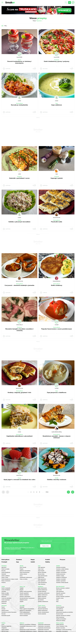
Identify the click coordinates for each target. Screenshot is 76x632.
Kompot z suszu (60, 598)
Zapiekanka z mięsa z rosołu (45, 631)
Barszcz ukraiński (42, 572)
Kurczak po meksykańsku (19, 105)
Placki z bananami (6, 580)
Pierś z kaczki (23, 567)
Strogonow (4, 627)
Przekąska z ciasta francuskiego (63, 629)
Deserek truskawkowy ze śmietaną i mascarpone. (19, 62)
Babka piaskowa (42, 598)
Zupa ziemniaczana (42, 575)
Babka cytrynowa (42, 596)
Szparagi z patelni (57, 178)
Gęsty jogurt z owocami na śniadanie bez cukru (19, 479)
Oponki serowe (5, 610)
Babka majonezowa (42, 610)
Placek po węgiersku (6, 626)
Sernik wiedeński (24, 615)
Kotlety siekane (23, 574)
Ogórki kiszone (59, 610)
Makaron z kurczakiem (25, 570)
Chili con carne (5, 631)
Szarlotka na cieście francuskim (9, 612)
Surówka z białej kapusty (62, 582)
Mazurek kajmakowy (43, 608)
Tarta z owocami (42, 607)
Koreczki (3, 613)
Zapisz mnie (45, 546)
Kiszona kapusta (60, 607)
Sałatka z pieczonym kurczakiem (19, 222)
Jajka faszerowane (42, 588)
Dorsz (21, 575)
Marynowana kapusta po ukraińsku (64, 612)
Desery (19, 59)
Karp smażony (59, 594)
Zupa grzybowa (60, 591)
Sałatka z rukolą (60, 575)
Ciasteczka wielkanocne (43, 593)
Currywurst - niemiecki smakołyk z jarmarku (19, 285)
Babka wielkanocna (42, 594)
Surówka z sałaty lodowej (62, 569)
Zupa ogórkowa (41, 580)
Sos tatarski (41, 599)
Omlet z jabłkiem (6, 575)
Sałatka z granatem (61, 580)
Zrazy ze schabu (23, 579)
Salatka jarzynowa (60, 574)
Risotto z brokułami (24, 594)
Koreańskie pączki (6, 615)
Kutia (57, 599)
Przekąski (19, 176)
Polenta (21, 601)
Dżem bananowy (60, 617)
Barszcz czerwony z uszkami (63, 588)
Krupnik (21, 589)
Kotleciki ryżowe (23, 599)
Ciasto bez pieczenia (6, 598)
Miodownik (4, 601)
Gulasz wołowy (5, 629)
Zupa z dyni (41, 569)
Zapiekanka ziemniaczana (44, 627)
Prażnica (4, 582)
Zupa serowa (41, 577)
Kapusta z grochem (60, 593)
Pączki (3, 607)
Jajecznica (4, 567)
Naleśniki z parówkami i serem (19, 178)
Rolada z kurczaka (60, 627)
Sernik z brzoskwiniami (25, 613)
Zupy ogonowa (41, 567)
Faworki (3, 608)
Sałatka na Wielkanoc (61, 577)
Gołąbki (21, 588)
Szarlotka (4, 591)
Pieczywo (62, 559)
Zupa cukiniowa (56, 105)
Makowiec (4, 596)
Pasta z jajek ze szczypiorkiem (27, 608)
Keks (57, 601)
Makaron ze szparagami (25, 610)
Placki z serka (5, 577)
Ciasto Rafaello (5, 594)
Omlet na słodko (5, 569)
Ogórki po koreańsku (61, 619)
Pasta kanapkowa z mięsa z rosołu (10, 579)
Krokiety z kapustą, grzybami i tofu (19, 392)
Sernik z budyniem (6, 588)
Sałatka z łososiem (60, 570)
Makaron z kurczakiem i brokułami (28, 624)
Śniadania (56, 59)
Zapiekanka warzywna (43, 629)
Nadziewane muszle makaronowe (28, 629)
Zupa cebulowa (41, 584)
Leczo (3, 624)
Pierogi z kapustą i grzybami (63, 596)
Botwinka (22, 607)
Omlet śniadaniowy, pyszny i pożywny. (56, 61)
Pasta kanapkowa (6, 572)
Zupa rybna (59, 589)
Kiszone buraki (59, 613)
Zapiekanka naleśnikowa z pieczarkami (19, 436)
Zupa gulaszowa (42, 579)
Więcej (22, 548)
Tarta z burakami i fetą (61, 626)
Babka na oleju (5, 593)
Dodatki (47, 559)
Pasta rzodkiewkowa (25, 612)
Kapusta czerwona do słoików (63, 615)
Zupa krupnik (41, 570)
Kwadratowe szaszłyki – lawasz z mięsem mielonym (56, 437)
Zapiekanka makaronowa (26, 577)
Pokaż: (38, 21)
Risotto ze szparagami (25, 596)
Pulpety (21, 569)
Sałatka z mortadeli (61, 579)
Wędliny (47, 562)
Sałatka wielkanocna (43, 601)
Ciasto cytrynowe (6, 599)
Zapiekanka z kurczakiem (44, 626)
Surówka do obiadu (60, 567)
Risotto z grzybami (24, 593)
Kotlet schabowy (56, 285)
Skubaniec (4, 603)
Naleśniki (4, 574)
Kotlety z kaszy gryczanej (26, 591)
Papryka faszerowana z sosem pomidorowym (56, 329)
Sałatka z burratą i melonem (56, 479)
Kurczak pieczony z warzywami (27, 598)
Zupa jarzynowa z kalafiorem (56, 392)
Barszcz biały (41, 574)
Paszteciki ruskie (56, 222)
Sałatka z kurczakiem (61, 572)
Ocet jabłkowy (59, 608)
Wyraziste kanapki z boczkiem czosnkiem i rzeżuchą (19, 329)
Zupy (56, 103)
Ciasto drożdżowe (6, 589)
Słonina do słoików (60, 620)
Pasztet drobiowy (42, 591)
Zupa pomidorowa (42, 582)
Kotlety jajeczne (60, 624)
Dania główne (19, 103)
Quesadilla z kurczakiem (62, 631)
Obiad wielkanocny (42, 589)
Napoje (33, 559)
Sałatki (19, 220)
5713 (47, 492)
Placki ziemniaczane (24, 572)
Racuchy (4, 570)
